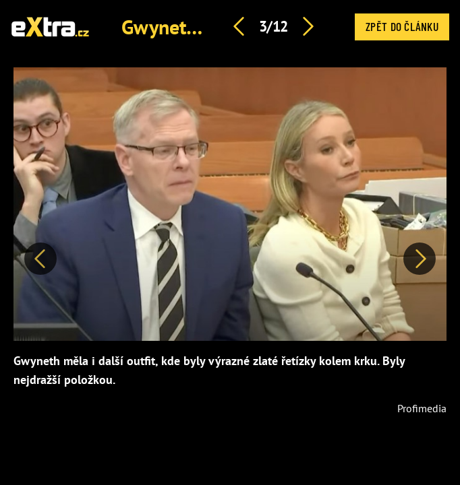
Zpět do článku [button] (402, 26)
